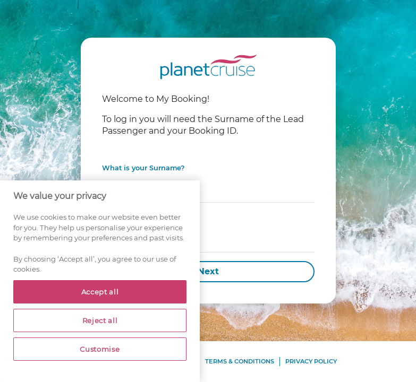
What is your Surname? (143, 168)
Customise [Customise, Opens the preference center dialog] (100, 349)
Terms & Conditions (239, 361)
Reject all (100, 320)
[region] (100, 281)
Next (208, 271)
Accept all (100, 292)
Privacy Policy (311, 361)
